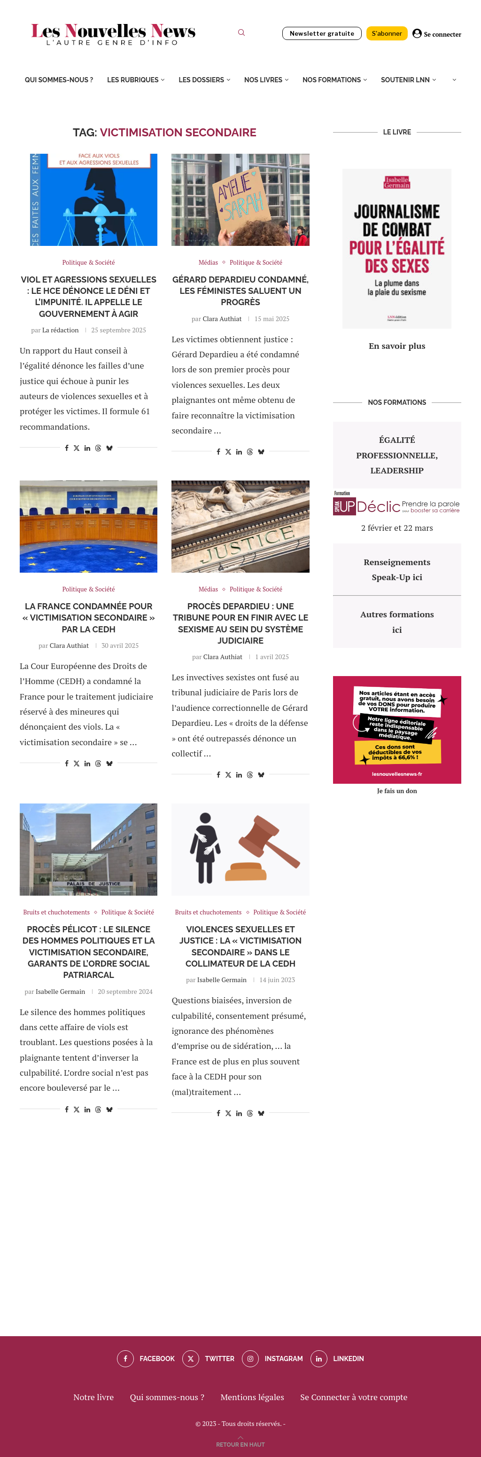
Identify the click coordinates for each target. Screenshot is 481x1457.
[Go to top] (240, 1443)
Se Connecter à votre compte (353, 1396)
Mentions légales (252, 1396)
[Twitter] (208, 1358)
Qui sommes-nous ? (59, 80)
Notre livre (93, 1396)
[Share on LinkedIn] (87, 447)
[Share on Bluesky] (109, 447)
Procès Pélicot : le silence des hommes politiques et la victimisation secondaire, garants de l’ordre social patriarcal (89, 952)
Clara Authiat (221, 318)
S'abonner (387, 33)
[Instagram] (272, 1358)
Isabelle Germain (60, 991)
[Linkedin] (337, 1358)
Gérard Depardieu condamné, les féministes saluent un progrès (240, 291)
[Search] (241, 34)
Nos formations (332, 80)
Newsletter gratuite (322, 33)
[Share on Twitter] (76, 447)
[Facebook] (146, 1358)
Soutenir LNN (405, 80)
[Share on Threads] (98, 447)
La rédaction (60, 329)
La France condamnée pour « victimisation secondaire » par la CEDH (89, 617)
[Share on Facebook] (67, 447)
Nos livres (263, 80)
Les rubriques (132, 80)
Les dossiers (201, 80)
